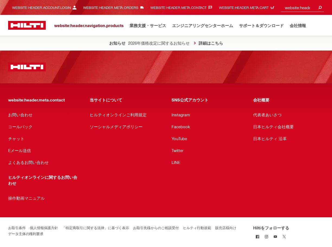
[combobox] (302, 7)
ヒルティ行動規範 (197, 228)
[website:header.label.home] (27, 25)
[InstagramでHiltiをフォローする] (266, 236)
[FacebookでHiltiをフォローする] (257, 236)
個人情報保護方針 (44, 228)
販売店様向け (225, 228)
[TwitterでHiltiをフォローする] (284, 236)
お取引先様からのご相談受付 (156, 228)
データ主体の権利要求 (25, 234)
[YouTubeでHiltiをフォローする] (275, 236)
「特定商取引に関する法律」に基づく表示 (95, 228)
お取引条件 (17, 228)
